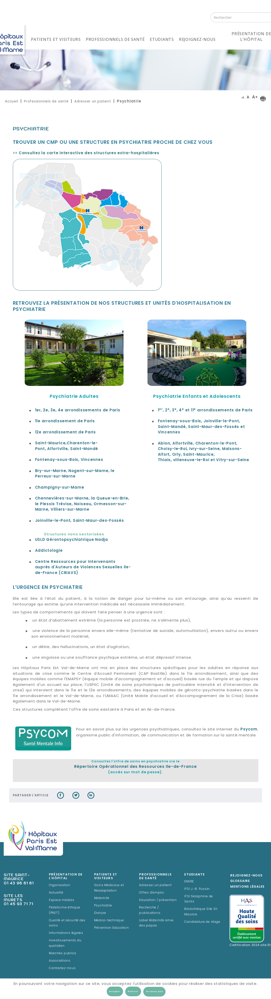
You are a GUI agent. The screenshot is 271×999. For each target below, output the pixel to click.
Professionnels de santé (115, 39)
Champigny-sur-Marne (59, 488)
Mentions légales (247, 886)
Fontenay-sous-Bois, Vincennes (69, 460)
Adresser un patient (92, 101)
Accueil (11, 101)
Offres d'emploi (151, 892)
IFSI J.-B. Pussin (197, 889)
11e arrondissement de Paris (65, 421)
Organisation (59, 885)
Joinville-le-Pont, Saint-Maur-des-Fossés (79, 521)
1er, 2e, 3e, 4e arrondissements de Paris (77, 410)
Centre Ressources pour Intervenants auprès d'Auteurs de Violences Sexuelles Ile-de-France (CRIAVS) (83, 567)
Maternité (101, 898)
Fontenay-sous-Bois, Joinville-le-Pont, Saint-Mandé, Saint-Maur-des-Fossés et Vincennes (201, 427)
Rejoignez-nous (197, 39)
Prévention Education (111, 927)
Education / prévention (158, 900)
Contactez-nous (62, 968)
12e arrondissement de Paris (65, 432)
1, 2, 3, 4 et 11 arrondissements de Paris (205, 410)
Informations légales (66, 933)
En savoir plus (154, 992)
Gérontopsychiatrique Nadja (71, 540)
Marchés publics (62, 953)
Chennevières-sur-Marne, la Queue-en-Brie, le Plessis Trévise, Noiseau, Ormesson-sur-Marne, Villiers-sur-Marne (82, 504)
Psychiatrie (103, 905)
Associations (59, 960)
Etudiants (162, 39)
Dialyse (100, 913)
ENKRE (189, 881)
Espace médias (61, 900)
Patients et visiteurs (56, 39)
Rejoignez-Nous (246, 875)
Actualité (56, 892)
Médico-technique (109, 920)
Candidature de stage (202, 922)
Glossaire (240, 881)
